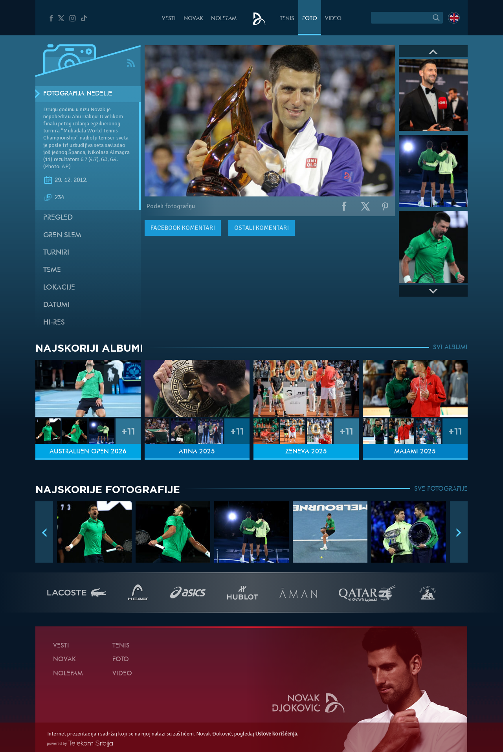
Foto (309, 19)
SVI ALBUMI (450, 348)
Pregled (58, 218)
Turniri (56, 253)
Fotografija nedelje (77, 94)
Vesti (169, 19)
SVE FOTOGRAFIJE (441, 489)
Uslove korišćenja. (276, 733)
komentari (183, 228)
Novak (193, 19)
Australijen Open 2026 (88, 452)
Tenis (287, 19)
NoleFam (224, 19)
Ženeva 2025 (306, 452)
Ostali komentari (261, 228)
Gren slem (62, 235)
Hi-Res (54, 322)
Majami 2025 (415, 452)
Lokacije (59, 288)
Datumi (56, 305)
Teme (52, 270)
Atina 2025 (197, 452)
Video (333, 19)
